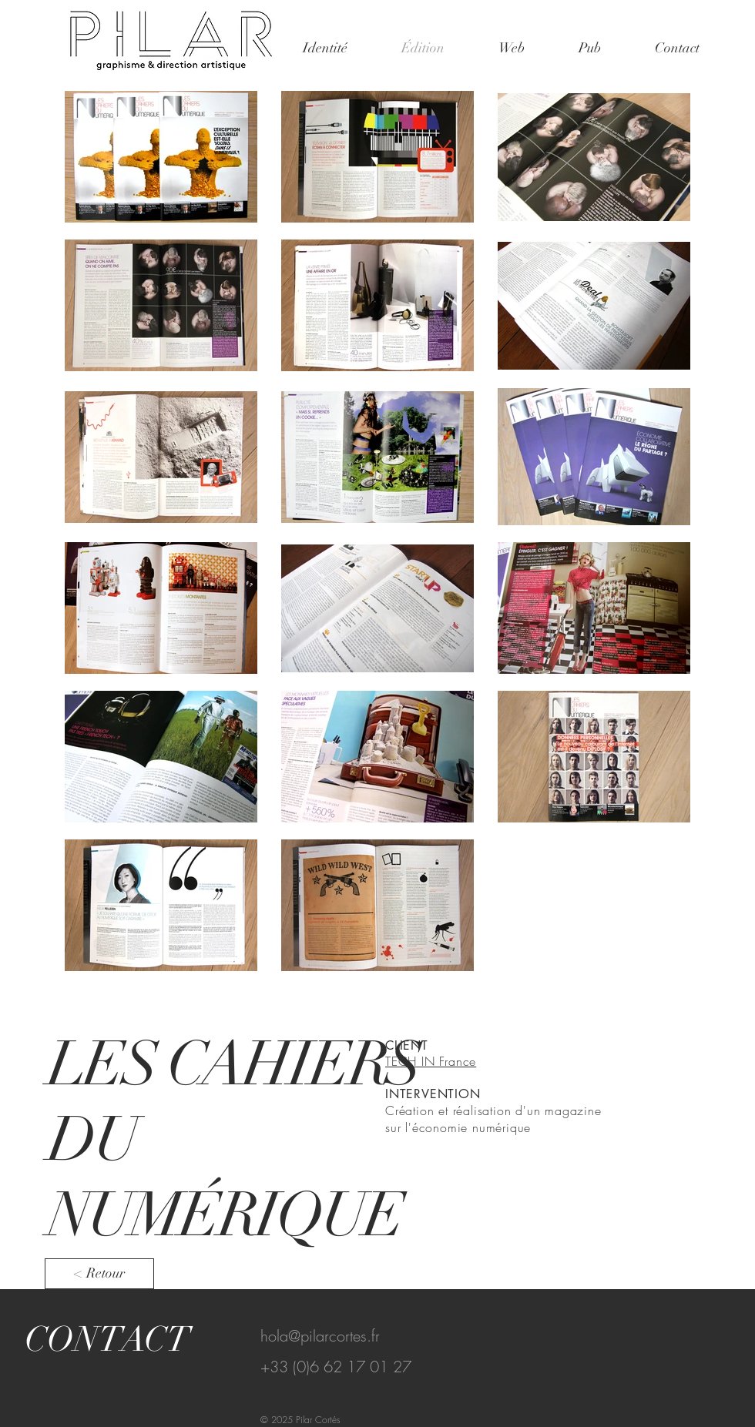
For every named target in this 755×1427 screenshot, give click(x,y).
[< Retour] (99, 1273)
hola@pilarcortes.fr (320, 1335)
